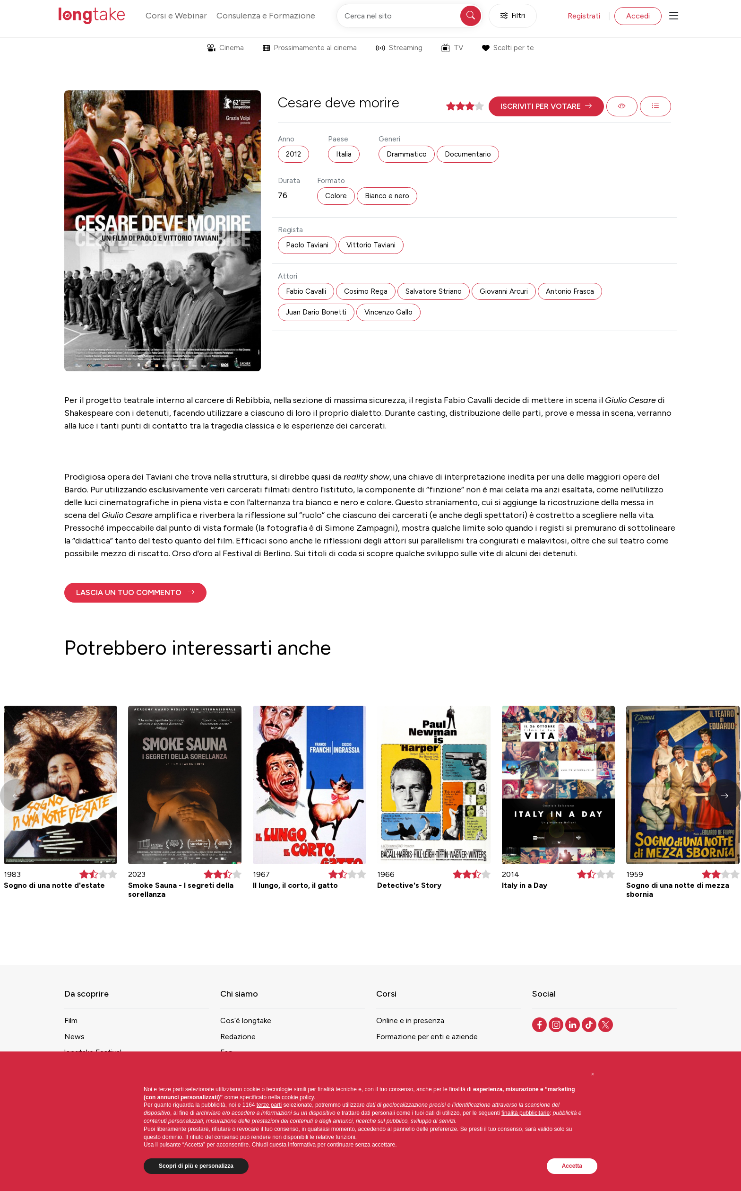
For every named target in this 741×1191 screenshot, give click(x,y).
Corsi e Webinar (176, 15)
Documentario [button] (468, 154)
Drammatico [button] (407, 154)
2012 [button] (293, 154)
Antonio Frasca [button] (570, 291)
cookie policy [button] (298, 1097)
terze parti (269, 1105)
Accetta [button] (572, 1166)
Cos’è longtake (245, 1020)
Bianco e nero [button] (387, 196)
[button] (546, 106)
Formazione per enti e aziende (427, 1036)
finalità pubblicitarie (525, 1113)
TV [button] (452, 48)
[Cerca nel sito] (409, 16)
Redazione (238, 1036)
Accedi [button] (638, 15)
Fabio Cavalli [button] (306, 291)
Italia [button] (344, 154)
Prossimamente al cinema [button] (310, 48)
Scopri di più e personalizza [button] (196, 1166)
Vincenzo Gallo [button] (388, 312)
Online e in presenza (410, 1020)
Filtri (512, 15)
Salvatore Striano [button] (433, 291)
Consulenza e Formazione (265, 15)
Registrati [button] (584, 15)
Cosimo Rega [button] (366, 291)
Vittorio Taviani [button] (371, 245)
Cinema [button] (225, 48)
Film (71, 1020)
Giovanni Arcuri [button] (504, 291)
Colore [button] (336, 196)
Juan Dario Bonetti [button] (316, 312)
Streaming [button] (399, 48)
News (74, 1036)
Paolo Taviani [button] (307, 245)
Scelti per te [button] (508, 48)
